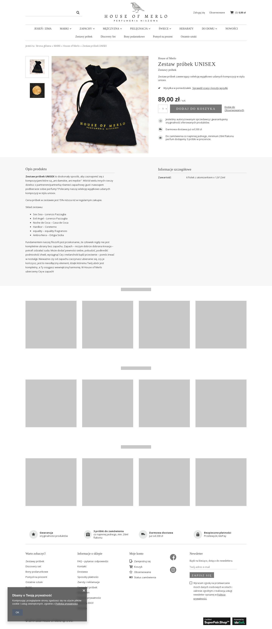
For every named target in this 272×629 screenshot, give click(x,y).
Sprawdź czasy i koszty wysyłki (210, 88)
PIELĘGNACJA (139, 28)
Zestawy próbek (83, 36)
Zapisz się (202, 575)
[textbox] (54, 12)
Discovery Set (108, 36)
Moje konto (136, 553)
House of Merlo (71, 46)
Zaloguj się (199, 12)
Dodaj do (234, 108)
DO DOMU (208, 28)
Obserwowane (142, 572)
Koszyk (138, 566)
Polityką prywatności (66, 603)
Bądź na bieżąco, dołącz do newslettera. (211, 560)
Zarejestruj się (142, 561)
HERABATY (186, 28)
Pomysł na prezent (162, 36)
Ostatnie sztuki (189, 36)
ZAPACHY (86, 28)
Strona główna (43, 46)
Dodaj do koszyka (196, 108)
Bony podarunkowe (134, 36)
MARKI (64, 28)
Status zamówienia (145, 577)
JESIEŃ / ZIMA (43, 28)
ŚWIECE (163, 28)
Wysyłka (168, 88)
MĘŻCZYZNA (111, 28)
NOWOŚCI (231, 28)
